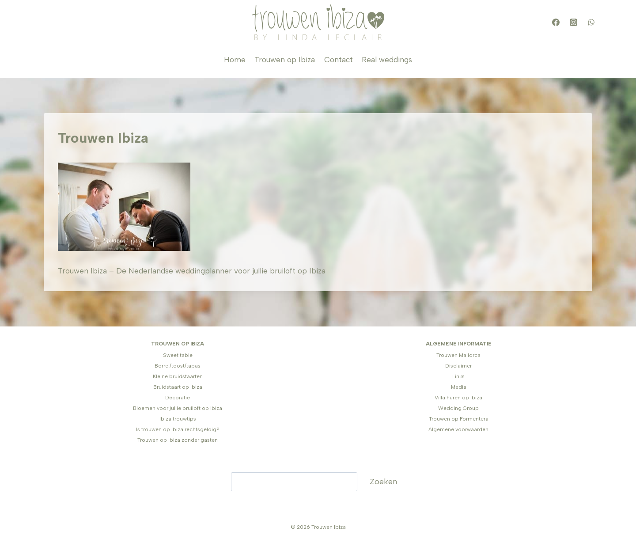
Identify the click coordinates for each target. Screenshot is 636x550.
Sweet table (178, 355)
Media (458, 387)
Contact (338, 59)
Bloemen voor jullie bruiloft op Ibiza (177, 408)
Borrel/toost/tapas (178, 366)
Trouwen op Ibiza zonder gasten (177, 440)
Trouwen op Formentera (458, 419)
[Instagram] (573, 22)
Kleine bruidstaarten (178, 376)
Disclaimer (458, 366)
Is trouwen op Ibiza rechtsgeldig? (178, 429)
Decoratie (177, 397)
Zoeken (383, 481)
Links (458, 376)
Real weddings (387, 59)
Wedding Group (458, 408)
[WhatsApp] (590, 22)
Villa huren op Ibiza (458, 397)
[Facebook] (555, 22)
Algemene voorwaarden (458, 429)
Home (235, 59)
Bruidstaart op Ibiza (177, 387)
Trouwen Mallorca (458, 355)
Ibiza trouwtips (177, 419)
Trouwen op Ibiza (284, 59)
